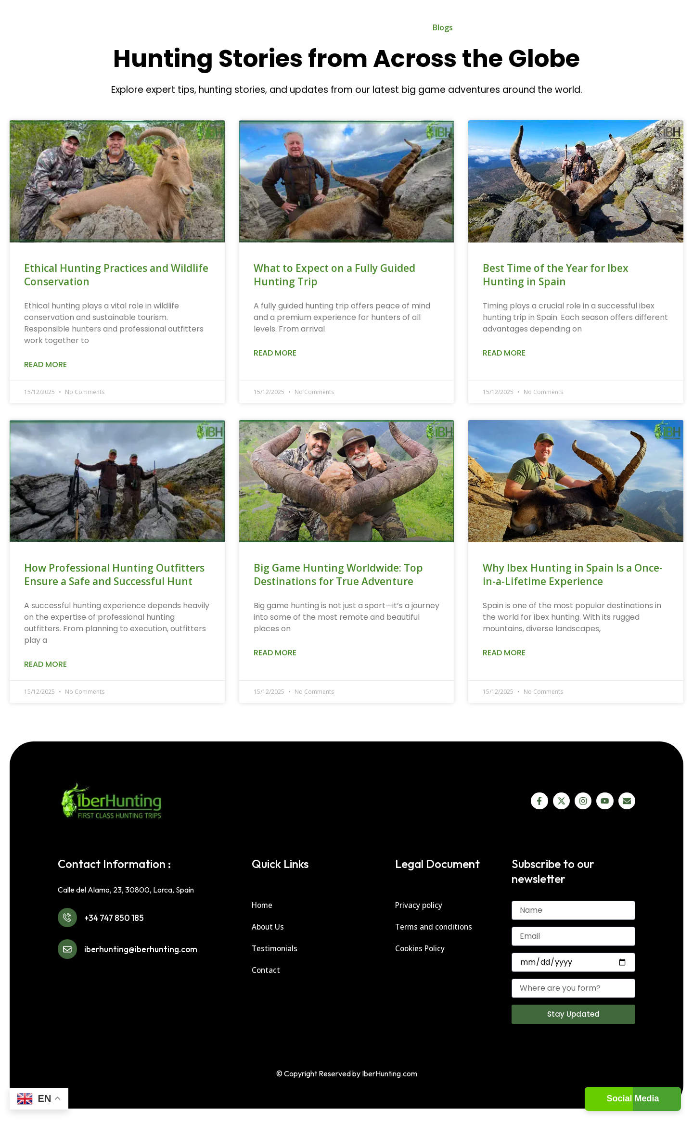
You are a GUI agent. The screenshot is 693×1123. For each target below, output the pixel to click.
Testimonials (275, 948)
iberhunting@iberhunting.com (154, 957)
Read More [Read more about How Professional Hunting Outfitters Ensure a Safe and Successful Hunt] (45, 664)
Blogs (443, 27)
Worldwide (277, 27)
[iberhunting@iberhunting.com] (70, 956)
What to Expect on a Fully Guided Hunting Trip (334, 274)
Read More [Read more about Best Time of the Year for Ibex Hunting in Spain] (504, 352)
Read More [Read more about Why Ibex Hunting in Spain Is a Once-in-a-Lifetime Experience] (504, 652)
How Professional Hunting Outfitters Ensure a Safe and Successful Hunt (114, 574)
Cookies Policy (421, 948)
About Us (480, 27)
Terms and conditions (435, 927)
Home (186, 27)
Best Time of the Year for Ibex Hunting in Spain (556, 274)
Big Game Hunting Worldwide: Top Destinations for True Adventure (338, 574)
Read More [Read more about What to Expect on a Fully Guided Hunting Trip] (275, 352)
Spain (224, 27)
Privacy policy (419, 905)
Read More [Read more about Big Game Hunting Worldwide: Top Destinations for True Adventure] (275, 652)
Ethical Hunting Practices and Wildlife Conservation (116, 274)
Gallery (402, 27)
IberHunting (343, 27)
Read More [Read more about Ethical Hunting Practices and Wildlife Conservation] (45, 364)
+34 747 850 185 (124, 920)
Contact (524, 27)
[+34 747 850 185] (70, 920)
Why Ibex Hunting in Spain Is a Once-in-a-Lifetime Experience (573, 574)
